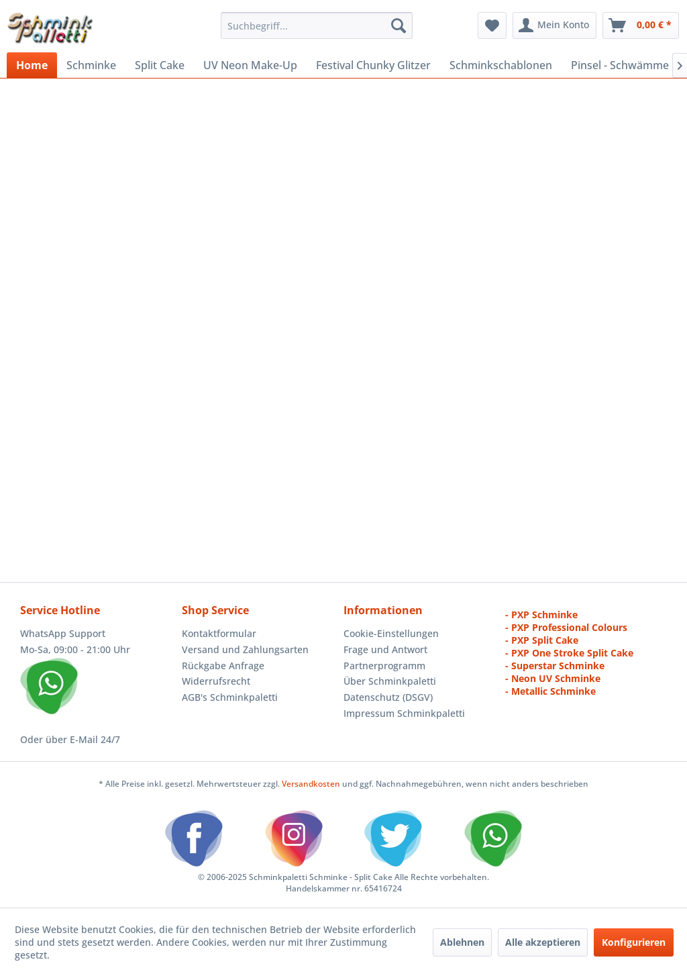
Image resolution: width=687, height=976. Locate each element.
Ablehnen (462, 942)
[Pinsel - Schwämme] (620, 65)
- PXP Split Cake (541, 640)
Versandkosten (311, 783)
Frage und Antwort (385, 649)
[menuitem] (317, 25)
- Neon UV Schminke (552, 678)
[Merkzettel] (492, 25)
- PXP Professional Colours (566, 627)
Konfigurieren (634, 942)
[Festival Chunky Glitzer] (373, 65)
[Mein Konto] (554, 25)
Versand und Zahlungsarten (245, 649)
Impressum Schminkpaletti (404, 713)
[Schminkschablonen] (501, 65)
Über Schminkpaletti (390, 681)
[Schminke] (91, 65)
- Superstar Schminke (554, 665)
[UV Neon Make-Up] (250, 65)
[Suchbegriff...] (317, 25)
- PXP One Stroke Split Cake (569, 652)
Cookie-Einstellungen (391, 633)
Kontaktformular (219, 633)
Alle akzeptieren (542, 942)
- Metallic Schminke (550, 691)
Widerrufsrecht (216, 681)
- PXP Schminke (541, 614)
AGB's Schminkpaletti (230, 697)
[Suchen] (398, 25)
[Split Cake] (159, 65)
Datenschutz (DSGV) (388, 697)
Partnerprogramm (384, 665)
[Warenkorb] (640, 25)
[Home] (32, 65)
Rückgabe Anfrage (223, 665)
